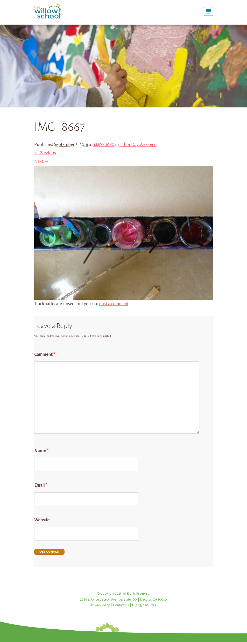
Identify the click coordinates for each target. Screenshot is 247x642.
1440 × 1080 (104, 144)
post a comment (113, 304)
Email (40, 485)
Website (42, 520)
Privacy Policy (100, 605)
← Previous (45, 153)
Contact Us (121, 605)
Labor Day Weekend (138, 144)
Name (41, 451)
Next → (41, 161)
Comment (44, 354)
